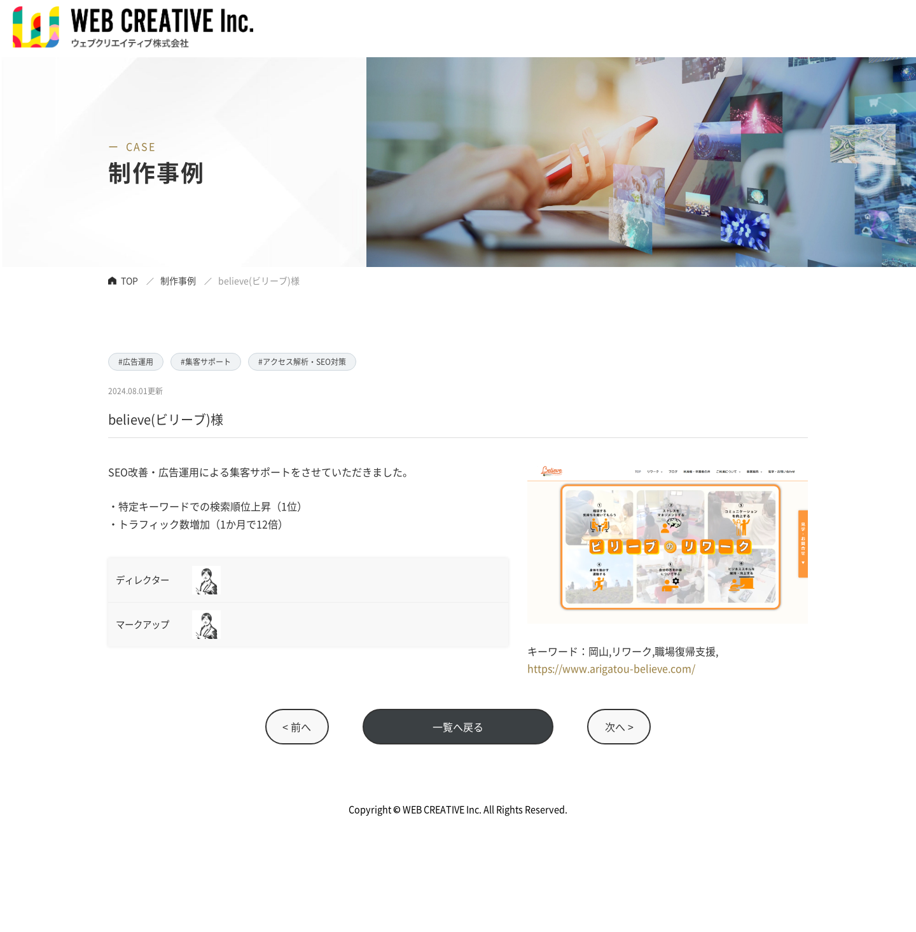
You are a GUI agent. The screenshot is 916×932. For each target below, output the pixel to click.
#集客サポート (206, 361)
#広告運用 (135, 361)
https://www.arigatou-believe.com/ (611, 668)
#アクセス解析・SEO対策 (302, 361)
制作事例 (178, 280)
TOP (129, 280)
